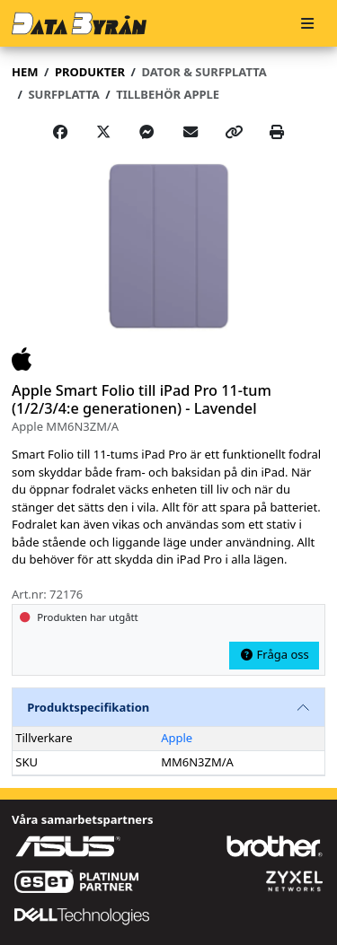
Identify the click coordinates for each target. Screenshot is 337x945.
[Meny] (307, 23)
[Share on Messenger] (146, 132)
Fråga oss (274, 654)
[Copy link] (234, 132)
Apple (176, 738)
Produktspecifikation (88, 707)
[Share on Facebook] (60, 132)
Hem (25, 72)
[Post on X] (103, 132)
